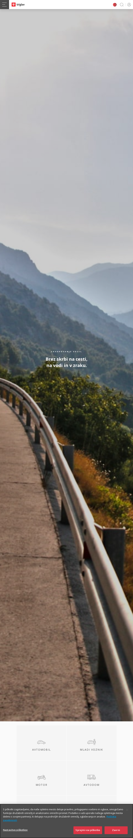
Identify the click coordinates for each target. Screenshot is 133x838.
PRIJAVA (128, 4)
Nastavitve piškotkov (15, 832)
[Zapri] (127, 812)
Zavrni (116, 832)
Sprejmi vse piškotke (87, 832)
